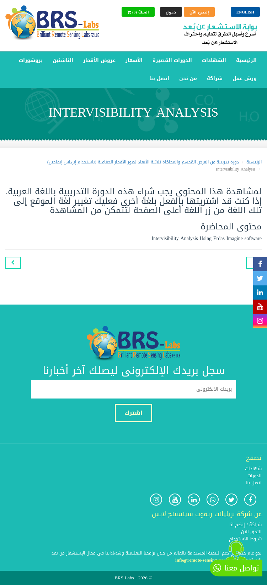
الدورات (254, 475)
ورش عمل (245, 78)
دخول (171, 12)
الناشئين (63, 60)
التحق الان (251, 531)
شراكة (215, 78)
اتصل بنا (159, 78)
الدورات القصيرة (172, 60)
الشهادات (214, 60)
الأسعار (134, 60)
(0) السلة (138, 12)
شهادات (253, 468)
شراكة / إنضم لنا (245, 524)
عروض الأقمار (99, 60)
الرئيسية (246, 60)
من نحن (188, 78)
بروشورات (31, 60)
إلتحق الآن (199, 12)
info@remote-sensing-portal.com (207, 560)
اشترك (133, 412)
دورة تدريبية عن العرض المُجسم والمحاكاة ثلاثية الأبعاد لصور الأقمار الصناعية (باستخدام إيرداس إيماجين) (143, 162)
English (245, 12)
